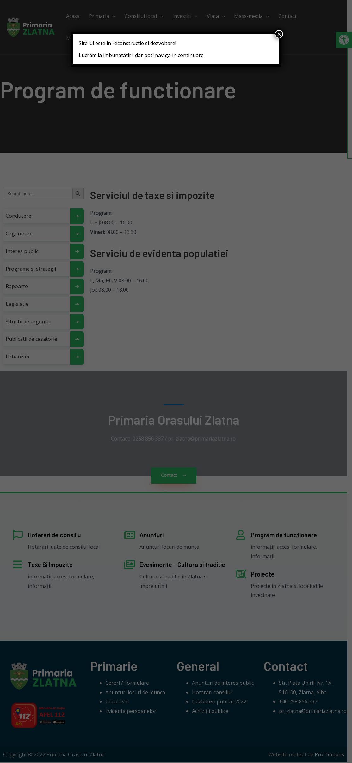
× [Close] (279, 34)
